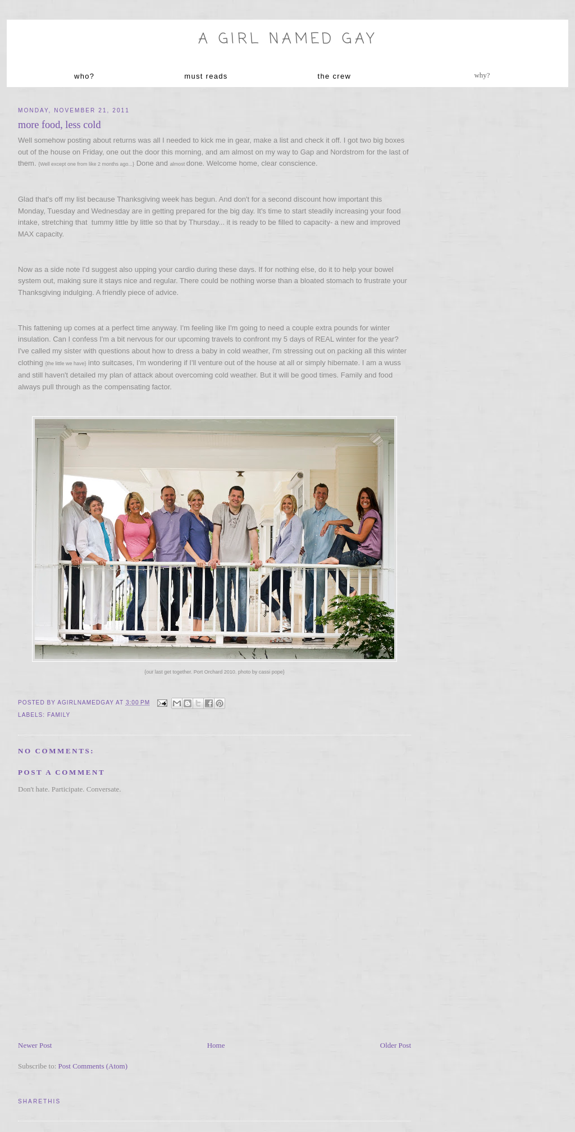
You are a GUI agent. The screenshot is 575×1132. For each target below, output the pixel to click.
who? (84, 76)
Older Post (395, 1045)
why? (482, 75)
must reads (205, 76)
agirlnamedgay (86, 702)
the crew (335, 76)
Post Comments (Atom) (93, 1066)
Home (216, 1045)
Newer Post (35, 1045)
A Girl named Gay (287, 39)
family (58, 715)
